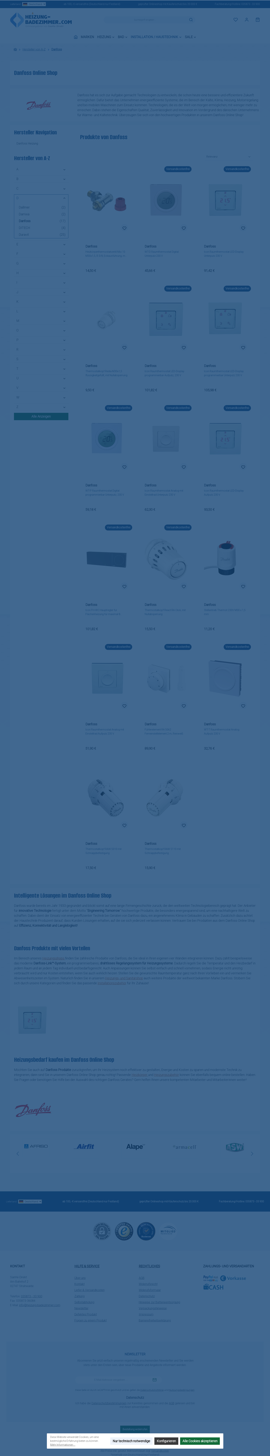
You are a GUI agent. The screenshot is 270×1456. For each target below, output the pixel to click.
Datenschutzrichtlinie (152, 1390)
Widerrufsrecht (148, 1284)
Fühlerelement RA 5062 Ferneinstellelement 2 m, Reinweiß (164, 731)
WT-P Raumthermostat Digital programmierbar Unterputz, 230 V (104, 492)
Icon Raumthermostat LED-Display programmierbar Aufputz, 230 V (164, 373)
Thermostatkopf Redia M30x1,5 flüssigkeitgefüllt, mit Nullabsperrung (106, 373)
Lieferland (28, 4)
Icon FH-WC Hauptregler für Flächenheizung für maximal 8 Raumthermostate (102, 612)
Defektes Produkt (85, 1314)
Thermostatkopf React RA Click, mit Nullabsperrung (165, 612)
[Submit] (154, 1380)
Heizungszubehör (166, 1075)
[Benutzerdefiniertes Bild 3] (168, 1231)
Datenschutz (147, 1296)
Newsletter (81, 1308)
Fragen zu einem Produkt (90, 1320)
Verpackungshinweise (153, 1308)
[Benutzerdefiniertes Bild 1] (124, 1231)
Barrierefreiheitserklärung (155, 1320)
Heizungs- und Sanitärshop (124, 978)
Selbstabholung (84, 1302)
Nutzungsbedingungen (181, 1390)
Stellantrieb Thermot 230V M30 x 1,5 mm (225, 612)
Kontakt (79, 1284)
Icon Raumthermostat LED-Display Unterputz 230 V (224, 253)
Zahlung (79, 1296)
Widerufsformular (150, 1290)
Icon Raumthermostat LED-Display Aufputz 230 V (224, 492)
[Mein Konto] (246, 20)
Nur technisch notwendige (131, 1441)
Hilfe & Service (86, 1266)
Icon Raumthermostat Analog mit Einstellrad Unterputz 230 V (164, 492)
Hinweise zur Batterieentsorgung (159, 1302)
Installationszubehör (112, 983)
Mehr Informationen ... (62, 1444)
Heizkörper (140, 1075)
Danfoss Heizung (27, 143)
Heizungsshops (53, 958)
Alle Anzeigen (41, 416)
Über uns (80, 1278)
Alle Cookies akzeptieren (200, 1441)
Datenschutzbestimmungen (109, 1403)
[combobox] (145, 20)
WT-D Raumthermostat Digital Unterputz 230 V (162, 253)
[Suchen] (191, 20)
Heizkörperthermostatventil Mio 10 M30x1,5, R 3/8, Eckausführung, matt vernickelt (106, 254)
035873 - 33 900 (250, 4)
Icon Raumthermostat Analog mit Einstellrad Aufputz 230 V (104, 731)
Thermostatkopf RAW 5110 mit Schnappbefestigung (163, 851)
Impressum (146, 1314)
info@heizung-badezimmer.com (39, 1305)
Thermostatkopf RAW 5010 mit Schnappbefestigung (103, 851)
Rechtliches (149, 1266)
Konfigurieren (166, 1441)
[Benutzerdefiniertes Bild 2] (146, 1231)
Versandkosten (160, 1450)
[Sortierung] (229, 156)
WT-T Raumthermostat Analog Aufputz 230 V (221, 731)
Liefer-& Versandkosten (89, 1290)
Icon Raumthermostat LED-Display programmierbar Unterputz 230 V (224, 373)
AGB (141, 1278)
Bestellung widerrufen (135, 1429)
